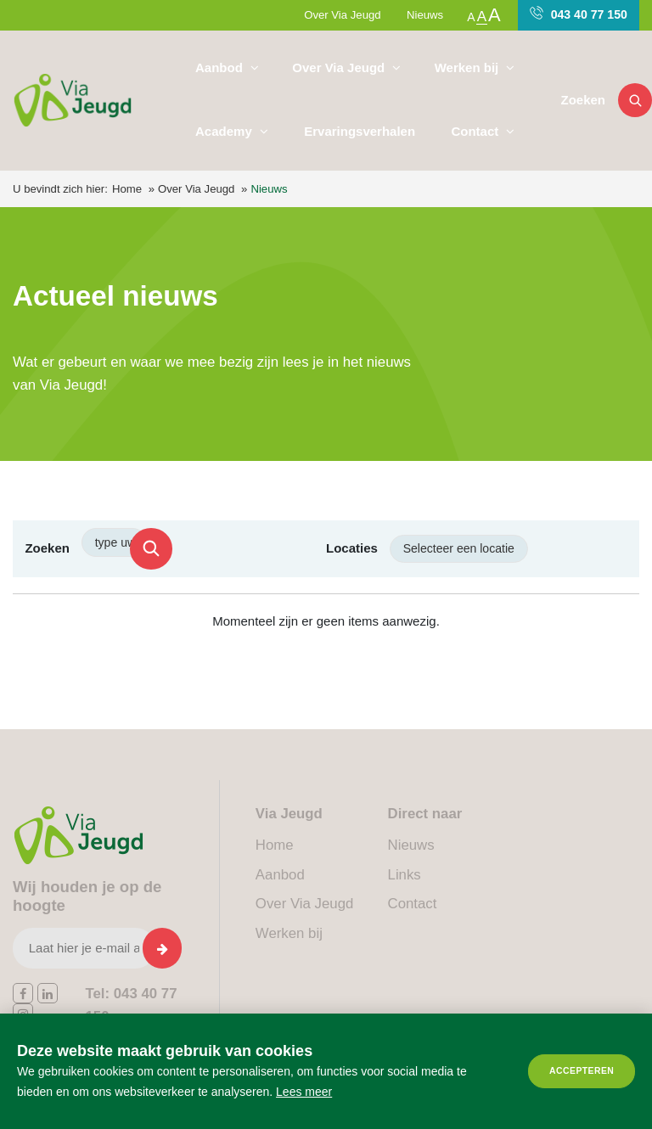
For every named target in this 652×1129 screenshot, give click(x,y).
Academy (225, 131)
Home (127, 189)
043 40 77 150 (578, 13)
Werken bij (469, 67)
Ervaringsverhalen (359, 131)
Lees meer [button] (304, 1091)
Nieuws (425, 14)
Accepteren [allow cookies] (581, 1071)
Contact (476, 131)
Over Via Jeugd (342, 14)
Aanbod (220, 67)
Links (404, 875)
